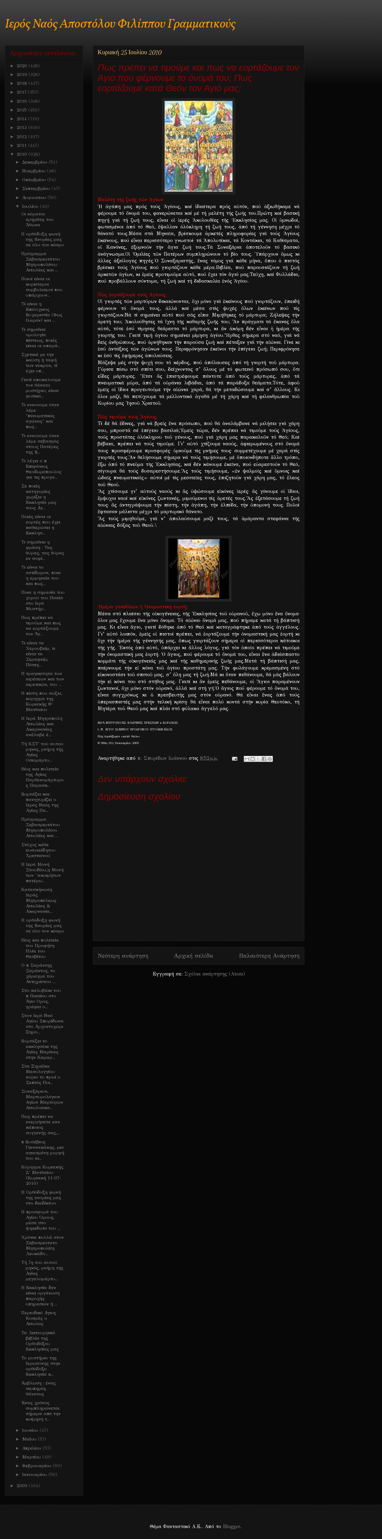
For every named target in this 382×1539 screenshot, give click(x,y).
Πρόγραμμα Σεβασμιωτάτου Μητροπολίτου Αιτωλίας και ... (40, 262)
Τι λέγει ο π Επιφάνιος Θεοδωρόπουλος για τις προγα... (41, 469)
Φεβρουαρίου (37, 1465)
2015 (22, 110)
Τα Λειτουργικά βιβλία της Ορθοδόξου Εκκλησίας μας (40, 1341)
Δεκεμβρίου (35, 162)
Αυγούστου (35, 197)
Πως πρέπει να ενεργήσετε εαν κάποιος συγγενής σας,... (40, 1124)
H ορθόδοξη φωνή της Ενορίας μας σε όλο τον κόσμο (42, 239)
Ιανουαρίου (35, 1474)
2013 (22, 127)
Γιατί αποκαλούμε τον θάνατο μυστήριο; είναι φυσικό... (41, 388)
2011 (22, 145)
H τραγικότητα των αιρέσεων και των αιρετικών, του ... (42, 679)
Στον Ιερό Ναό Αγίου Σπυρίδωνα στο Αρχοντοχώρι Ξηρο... (42, 1024)
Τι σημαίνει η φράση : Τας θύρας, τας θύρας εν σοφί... (42, 550)
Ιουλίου (31, 206)
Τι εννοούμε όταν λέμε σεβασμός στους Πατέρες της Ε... (40, 444)
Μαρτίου (32, 1457)
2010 (22, 154)
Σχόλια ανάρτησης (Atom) (214, 974)
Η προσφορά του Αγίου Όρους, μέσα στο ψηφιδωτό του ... (40, 1220)
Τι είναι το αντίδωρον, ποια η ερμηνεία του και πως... (41, 575)
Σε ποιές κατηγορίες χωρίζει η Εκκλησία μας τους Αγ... (38, 496)
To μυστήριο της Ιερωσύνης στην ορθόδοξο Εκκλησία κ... (40, 1366)
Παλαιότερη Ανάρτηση (269, 955)
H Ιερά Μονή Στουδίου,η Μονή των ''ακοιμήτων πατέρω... (42, 872)
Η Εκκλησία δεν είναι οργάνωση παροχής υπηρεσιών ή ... (40, 1296)
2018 (22, 83)
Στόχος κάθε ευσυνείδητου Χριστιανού (38, 850)
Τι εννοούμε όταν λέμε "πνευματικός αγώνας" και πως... (40, 415)
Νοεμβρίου (34, 171)
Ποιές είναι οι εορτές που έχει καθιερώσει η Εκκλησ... (40, 525)
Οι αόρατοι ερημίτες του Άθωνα (37, 219)
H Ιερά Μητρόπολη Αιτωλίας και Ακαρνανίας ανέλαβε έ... (41, 726)
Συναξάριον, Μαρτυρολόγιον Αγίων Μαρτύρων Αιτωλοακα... (42, 1099)
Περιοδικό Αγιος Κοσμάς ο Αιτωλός (38, 1318)
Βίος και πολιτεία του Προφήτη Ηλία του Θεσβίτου (40, 948)
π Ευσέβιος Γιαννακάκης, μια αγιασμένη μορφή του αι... (42, 1150)
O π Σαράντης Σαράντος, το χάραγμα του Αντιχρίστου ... (38, 973)
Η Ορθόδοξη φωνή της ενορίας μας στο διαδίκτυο (41, 1197)
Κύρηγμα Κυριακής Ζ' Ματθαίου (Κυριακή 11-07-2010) (42, 1175)
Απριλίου (32, 1448)
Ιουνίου (31, 1430)
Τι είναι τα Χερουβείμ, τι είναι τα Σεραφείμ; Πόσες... (38, 653)
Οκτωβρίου (34, 179)
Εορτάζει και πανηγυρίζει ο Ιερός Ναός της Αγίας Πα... (40, 802)
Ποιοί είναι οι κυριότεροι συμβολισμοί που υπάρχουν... (41, 287)
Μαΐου (30, 1439)
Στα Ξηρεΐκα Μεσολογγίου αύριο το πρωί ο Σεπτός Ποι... (40, 1074)
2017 (22, 92)
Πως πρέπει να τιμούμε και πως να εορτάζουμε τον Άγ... (41, 626)
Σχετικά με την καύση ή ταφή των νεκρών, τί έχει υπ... (39, 363)
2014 (22, 118)
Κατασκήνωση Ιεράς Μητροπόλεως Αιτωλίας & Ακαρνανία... (38, 900)
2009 (23, 1485)
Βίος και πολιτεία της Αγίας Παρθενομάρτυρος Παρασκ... (42, 777)
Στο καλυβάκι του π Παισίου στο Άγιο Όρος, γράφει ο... (41, 998)
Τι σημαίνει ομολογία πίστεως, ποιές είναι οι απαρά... (40, 337)
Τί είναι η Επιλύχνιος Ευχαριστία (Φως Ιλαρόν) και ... (41, 312)
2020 (22, 65)
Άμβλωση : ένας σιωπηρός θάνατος (38, 1388)
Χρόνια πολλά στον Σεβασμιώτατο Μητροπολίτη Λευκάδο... (42, 1245)
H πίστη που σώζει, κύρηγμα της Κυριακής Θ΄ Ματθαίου (41, 701)
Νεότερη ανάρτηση (123, 955)
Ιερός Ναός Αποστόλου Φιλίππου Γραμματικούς (120, 24)
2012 (22, 136)
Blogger (231, 1526)
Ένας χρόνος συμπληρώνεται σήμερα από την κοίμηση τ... (41, 1411)
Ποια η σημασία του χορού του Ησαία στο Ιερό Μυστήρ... (43, 600)
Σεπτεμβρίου (37, 188)
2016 (22, 101)
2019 (22, 74)
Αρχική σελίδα (193, 955)
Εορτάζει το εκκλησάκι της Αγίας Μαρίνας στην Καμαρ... (40, 1049)
